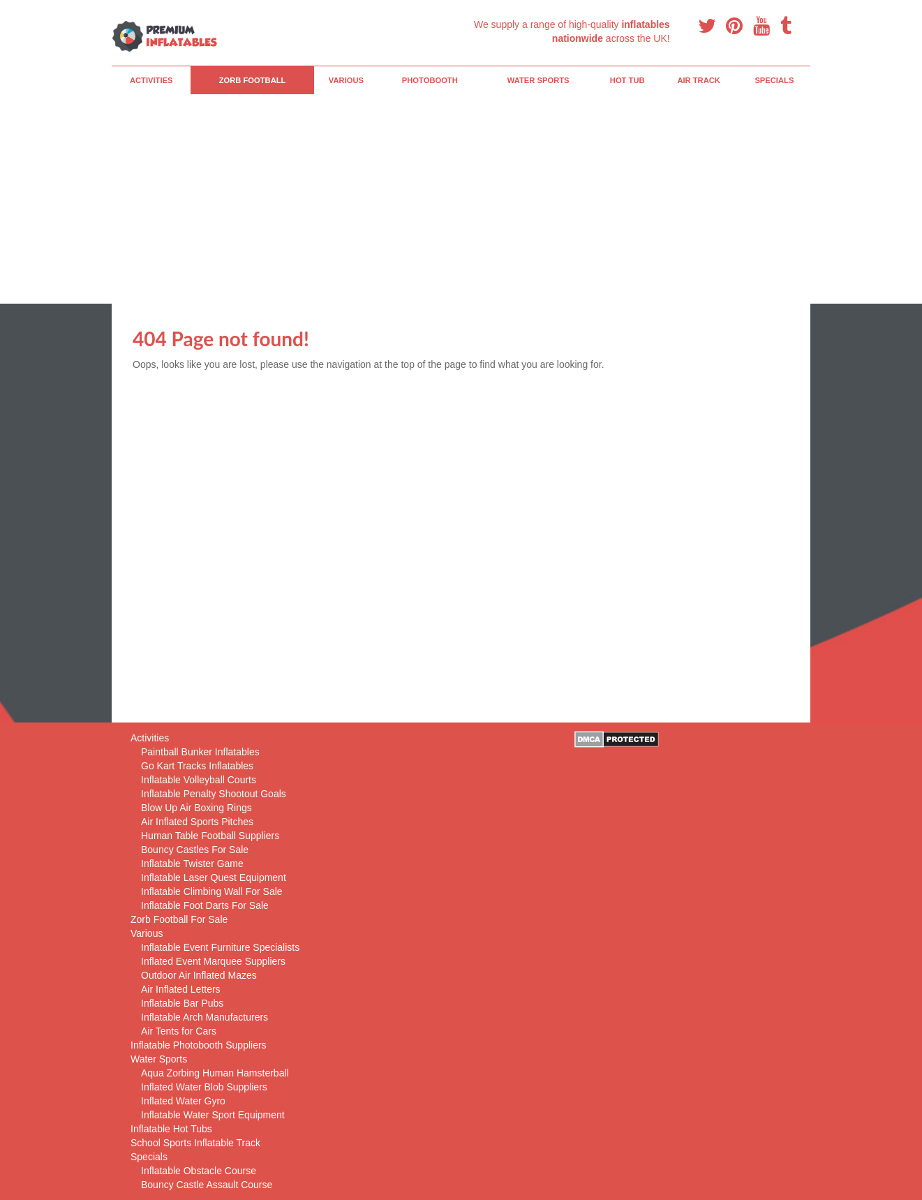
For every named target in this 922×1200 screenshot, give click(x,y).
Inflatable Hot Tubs (171, 1128)
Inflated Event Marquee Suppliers (213, 961)
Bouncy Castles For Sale (194, 849)
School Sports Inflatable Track (195, 1142)
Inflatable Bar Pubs (182, 1003)
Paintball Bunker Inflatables (200, 751)
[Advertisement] (461, 199)
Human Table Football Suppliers (210, 835)
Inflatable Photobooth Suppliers (199, 1045)
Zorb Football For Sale (179, 919)
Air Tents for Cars (178, 1031)
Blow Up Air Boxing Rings (196, 807)
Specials (774, 80)
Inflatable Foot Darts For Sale (205, 905)
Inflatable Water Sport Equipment (213, 1114)
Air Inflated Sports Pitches (197, 821)
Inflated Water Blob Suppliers (204, 1086)
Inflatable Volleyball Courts (198, 779)
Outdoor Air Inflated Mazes (199, 975)
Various (346, 80)
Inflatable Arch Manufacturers (204, 1017)
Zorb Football (252, 80)
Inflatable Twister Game (192, 863)
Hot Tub (627, 80)
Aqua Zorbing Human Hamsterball (215, 1073)
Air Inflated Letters (181, 989)
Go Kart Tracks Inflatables (197, 765)
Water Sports (538, 80)
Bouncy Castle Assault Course (206, 1184)
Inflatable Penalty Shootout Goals (213, 793)
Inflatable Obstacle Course (198, 1170)
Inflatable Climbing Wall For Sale (212, 891)
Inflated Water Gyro (183, 1100)
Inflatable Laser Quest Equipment (213, 877)
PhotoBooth (430, 80)
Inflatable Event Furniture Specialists (220, 947)
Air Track (698, 80)
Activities (151, 80)
